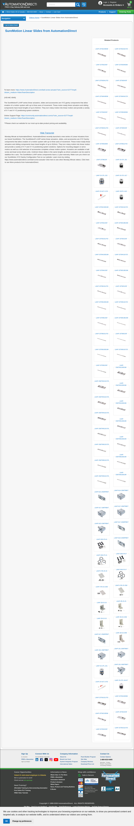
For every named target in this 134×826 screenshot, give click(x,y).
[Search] (61, 4)
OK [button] (6, 821)
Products (102, 12)
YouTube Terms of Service (100, 806)
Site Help (84, 759)
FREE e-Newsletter (57, 777)
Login (105, 2)
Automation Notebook (58, 779)
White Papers (55, 784)
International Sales (66, 764)
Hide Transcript (47, 133)
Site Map (27, 806)
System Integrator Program (69, 761)
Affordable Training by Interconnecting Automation (30, 788)
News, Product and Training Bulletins (63, 787)
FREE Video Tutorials (21, 793)
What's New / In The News (59, 775)
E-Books (53, 789)
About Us (63, 757)
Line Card (56, 12)
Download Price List (87, 764)
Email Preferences (65, 806)
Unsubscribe (53, 806)
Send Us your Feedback (39, 806)
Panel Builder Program (88, 757)
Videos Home (34, 18)
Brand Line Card (65, 759)
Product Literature (56, 782)
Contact (48, 12)
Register (113, 2)
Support (112, 12)
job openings (28, 780)
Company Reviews (87, 761)
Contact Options (105, 757)
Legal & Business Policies (81, 806)
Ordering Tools (125, 12)
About (41, 12)
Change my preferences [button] (22, 821)
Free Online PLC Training (22, 790)
